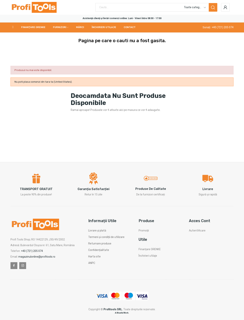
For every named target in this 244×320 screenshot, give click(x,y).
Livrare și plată (97, 230)
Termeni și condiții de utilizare (106, 237)
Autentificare (197, 230)
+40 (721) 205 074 (223, 27)
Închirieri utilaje (148, 255)
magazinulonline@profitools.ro (36, 256)
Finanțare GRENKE (150, 249)
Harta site (94, 256)
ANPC (91, 263)
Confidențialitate (98, 250)
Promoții (144, 230)
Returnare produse (99, 243)
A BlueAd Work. (122, 313)
